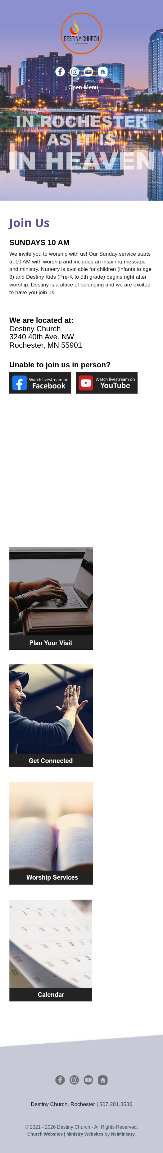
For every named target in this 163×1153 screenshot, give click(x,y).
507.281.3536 (115, 1104)
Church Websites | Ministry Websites (66, 1134)
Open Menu (81, 87)
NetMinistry (122, 1134)
